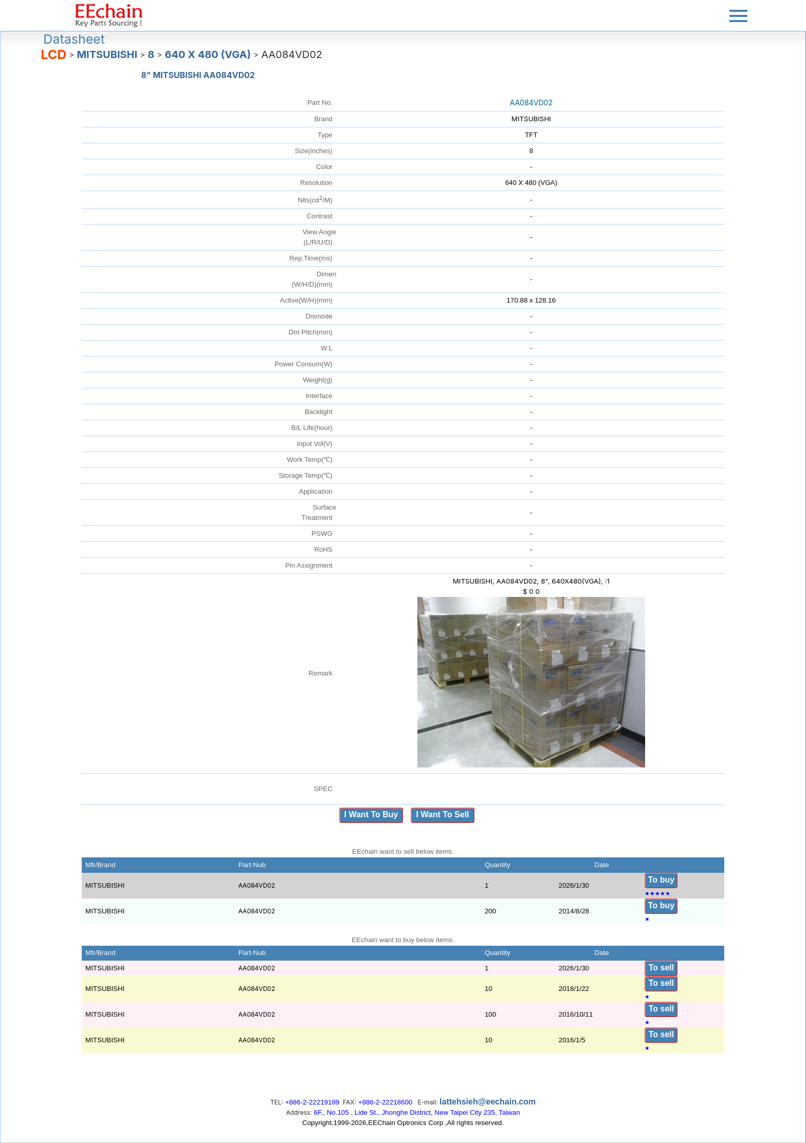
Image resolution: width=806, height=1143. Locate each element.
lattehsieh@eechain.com (487, 1101)
